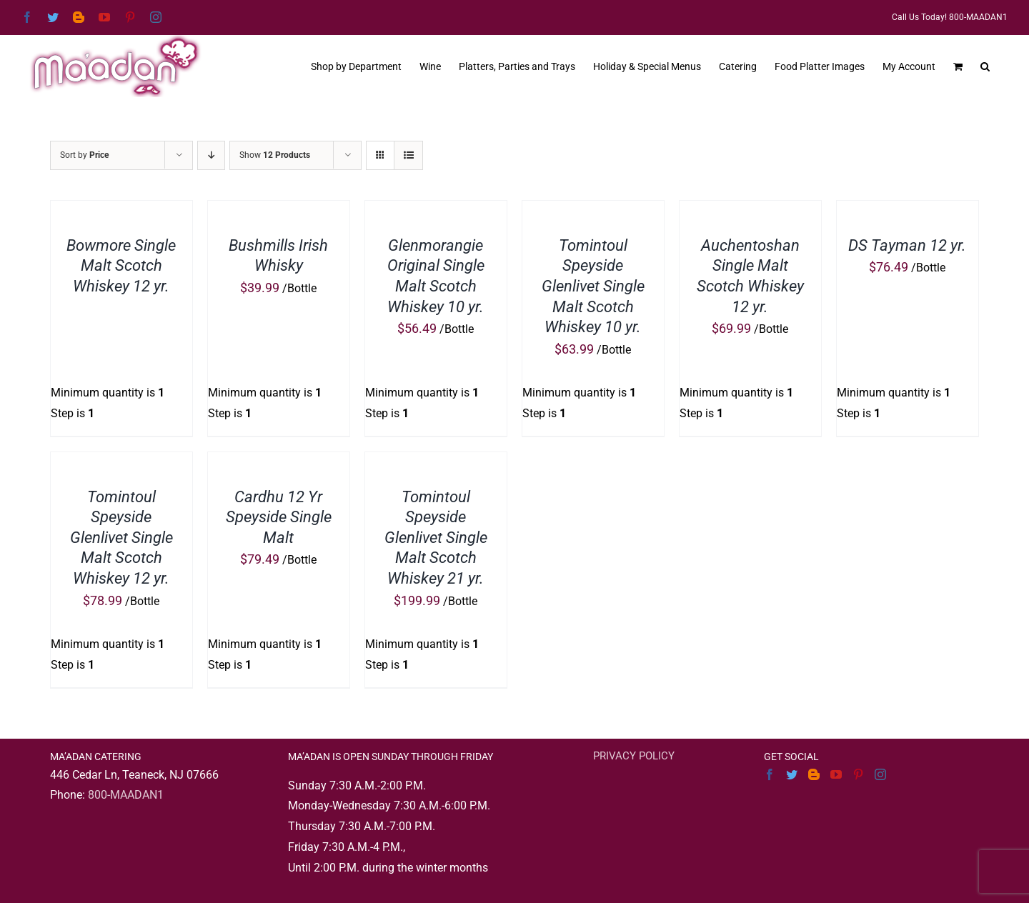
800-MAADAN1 (126, 795)
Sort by (84, 155)
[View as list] (408, 155)
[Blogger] (814, 774)
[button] (985, 65)
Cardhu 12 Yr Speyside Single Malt (279, 517)
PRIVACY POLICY (634, 755)
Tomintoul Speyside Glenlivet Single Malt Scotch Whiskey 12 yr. (121, 537)
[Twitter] (791, 774)
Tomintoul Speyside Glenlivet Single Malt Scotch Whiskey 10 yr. (593, 286)
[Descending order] (211, 155)
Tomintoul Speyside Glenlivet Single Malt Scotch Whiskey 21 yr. (435, 537)
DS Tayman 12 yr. (907, 245)
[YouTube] (836, 774)
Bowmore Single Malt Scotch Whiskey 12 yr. (121, 265)
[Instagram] (880, 774)
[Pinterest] (858, 774)
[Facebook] (769, 774)
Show (274, 155)
